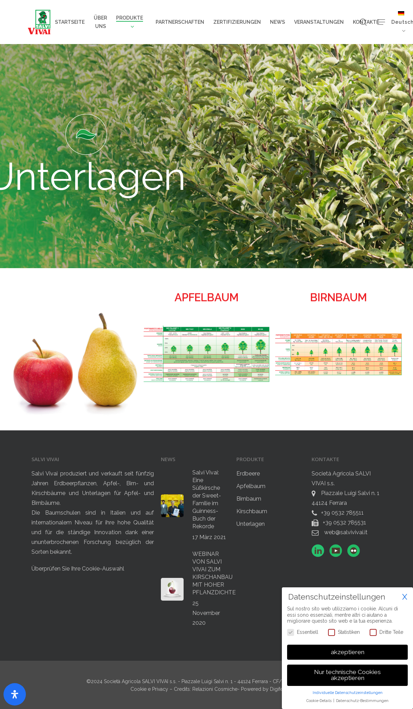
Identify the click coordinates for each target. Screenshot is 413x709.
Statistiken (344, 631)
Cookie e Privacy (150, 689)
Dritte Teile (386, 631)
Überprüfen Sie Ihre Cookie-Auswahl (77, 568)
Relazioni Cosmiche (214, 689)
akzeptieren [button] (347, 650)
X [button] (404, 595)
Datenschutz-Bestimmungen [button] (362, 699)
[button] (381, 22)
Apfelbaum (250, 486)
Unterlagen (250, 524)
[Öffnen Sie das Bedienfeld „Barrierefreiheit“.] (14, 694)
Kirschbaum (251, 511)
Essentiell (302, 631)
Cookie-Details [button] (319, 699)
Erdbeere (248, 473)
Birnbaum (248, 498)
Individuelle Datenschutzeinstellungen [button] (348, 691)
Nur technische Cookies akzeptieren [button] (347, 673)
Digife (276, 689)
